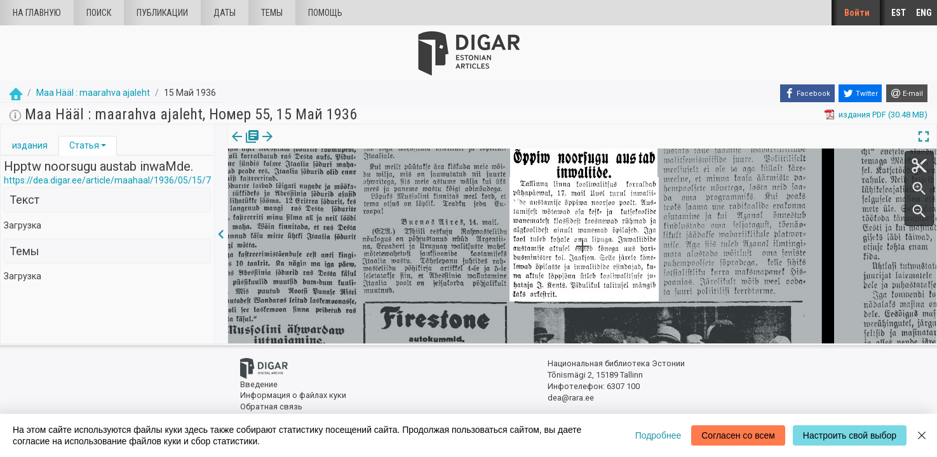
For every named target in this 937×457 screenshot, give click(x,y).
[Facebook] (807, 93)
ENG (924, 13)
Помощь (325, 13)
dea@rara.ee (571, 397)
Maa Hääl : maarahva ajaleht (93, 93)
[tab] (29, 146)
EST (898, 13)
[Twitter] (860, 93)
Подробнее (658, 435)
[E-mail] (906, 93)
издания (30, 145)
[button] (103, 145)
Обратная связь (271, 406)
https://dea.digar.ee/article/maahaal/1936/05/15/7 (107, 180)
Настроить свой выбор (849, 435)
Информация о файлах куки (293, 395)
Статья (84, 145)
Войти (857, 13)
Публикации (162, 13)
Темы (272, 13)
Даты (224, 13)
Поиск (98, 13)
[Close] (921, 435)
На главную (37, 13)
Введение (259, 384)
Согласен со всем (738, 435)
